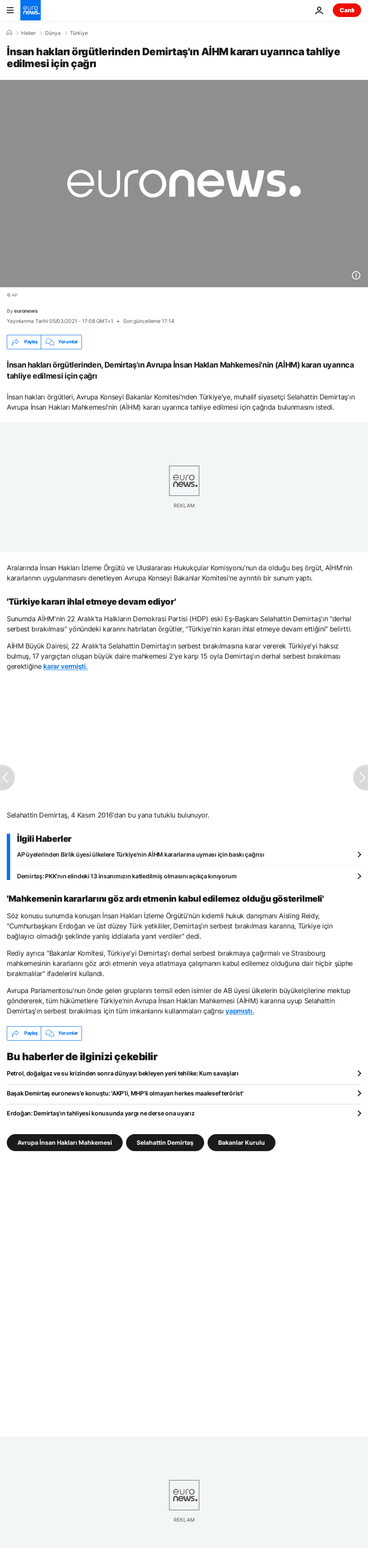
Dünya (53, 33)
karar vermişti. (65, 666)
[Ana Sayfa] (9, 33)
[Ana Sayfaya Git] (30, 10)
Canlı (347, 10)
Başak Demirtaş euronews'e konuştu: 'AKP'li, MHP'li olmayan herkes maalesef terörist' (125, 1093)
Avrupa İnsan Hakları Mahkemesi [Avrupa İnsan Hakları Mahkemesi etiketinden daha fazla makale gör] (64, 1142)
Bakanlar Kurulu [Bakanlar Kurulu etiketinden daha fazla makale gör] (241, 1142)
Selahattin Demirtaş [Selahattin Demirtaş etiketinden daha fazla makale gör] (165, 1142)
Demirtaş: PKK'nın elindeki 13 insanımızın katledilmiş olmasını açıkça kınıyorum (127, 876)
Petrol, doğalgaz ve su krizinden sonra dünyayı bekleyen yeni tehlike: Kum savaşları (123, 1073)
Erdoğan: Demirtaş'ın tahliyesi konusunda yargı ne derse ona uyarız (101, 1113)
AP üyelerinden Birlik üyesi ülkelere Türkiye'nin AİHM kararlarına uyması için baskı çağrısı (140, 854)
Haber (28, 33)
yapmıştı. (239, 1011)
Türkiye (79, 33)
